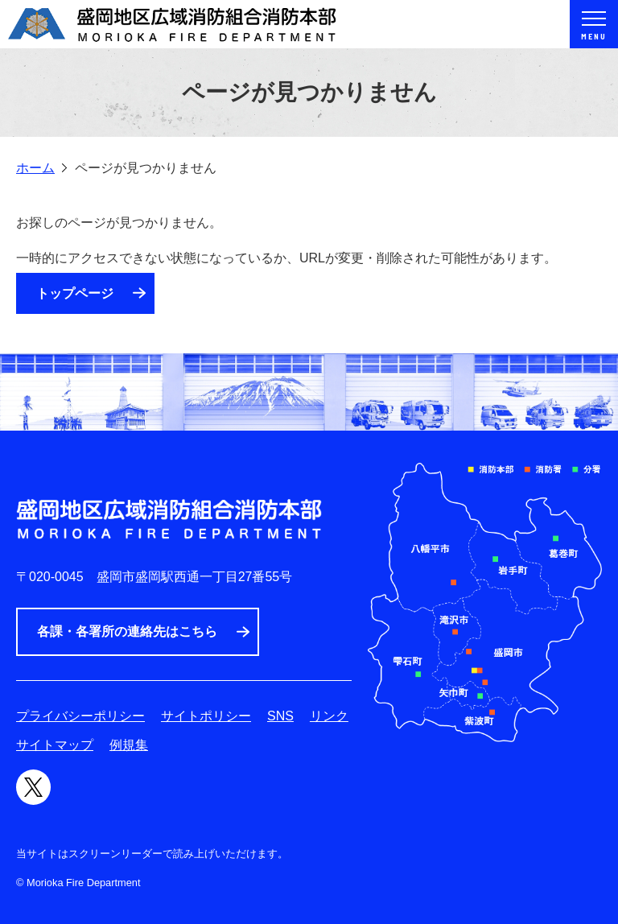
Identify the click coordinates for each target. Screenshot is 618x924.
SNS (280, 716)
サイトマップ (54, 745)
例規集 (128, 745)
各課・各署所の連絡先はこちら (127, 631)
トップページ (74, 293)
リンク (329, 716)
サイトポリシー (206, 716)
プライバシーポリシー (80, 716)
